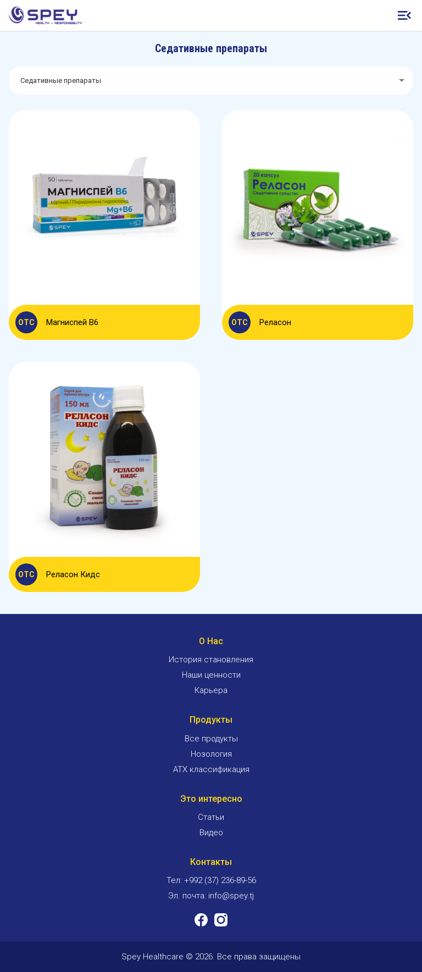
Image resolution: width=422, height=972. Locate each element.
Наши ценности (211, 675)
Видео (211, 832)
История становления (211, 659)
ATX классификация (211, 769)
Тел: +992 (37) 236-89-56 (211, 880)
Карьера (211, 690)
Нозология (211, 754)
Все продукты (211, 739)
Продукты (211, 719)
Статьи (211, 817)
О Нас (211, 641)
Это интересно (211, 799)
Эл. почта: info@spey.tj (211, 896)
